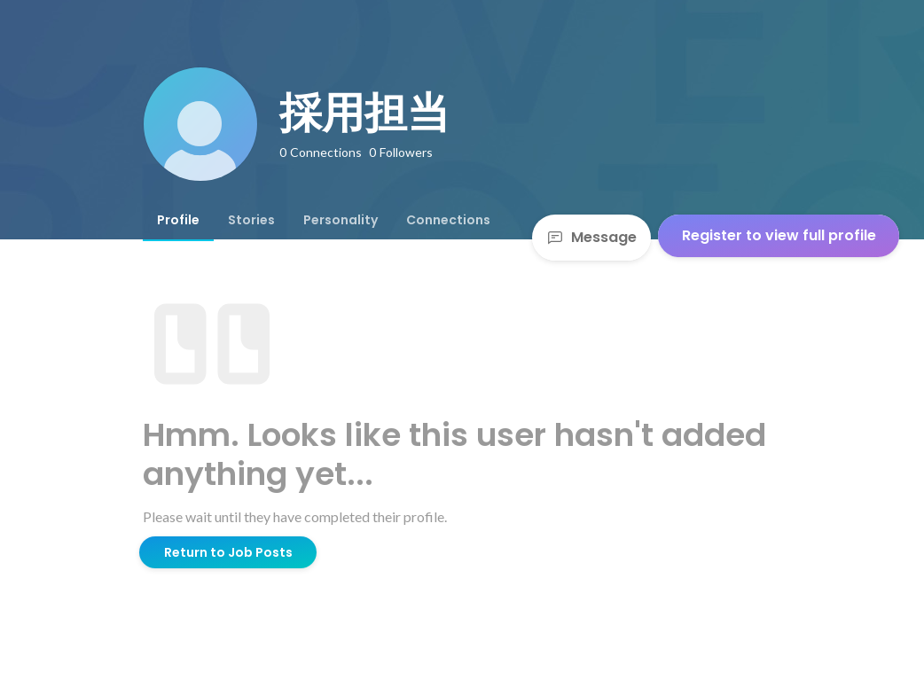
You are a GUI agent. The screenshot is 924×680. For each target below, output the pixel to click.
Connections (448, 220)
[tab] (178, 220)
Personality (340, 220)
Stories (251, 220)
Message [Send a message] (591, 237)
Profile (178, 220)
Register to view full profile (779, 235)
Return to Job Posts (228, 552)
